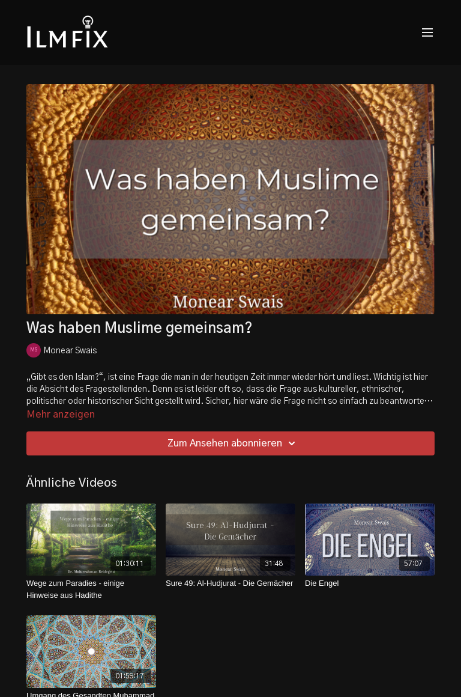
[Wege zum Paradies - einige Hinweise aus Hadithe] (91, 589)
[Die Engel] (370, 583)
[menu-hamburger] (427, 32)
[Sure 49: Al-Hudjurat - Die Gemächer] (230, 583)
